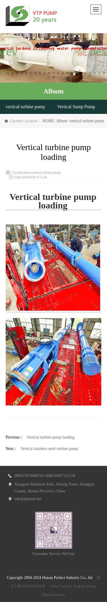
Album (61, 121)
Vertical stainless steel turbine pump (49, 449)
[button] (3, 73)
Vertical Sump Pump (76, 106)
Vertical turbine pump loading (50, 437)
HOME (48, 121)
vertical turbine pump (25, 106)
